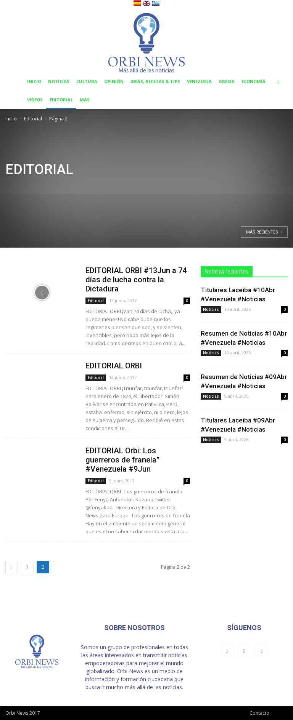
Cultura (86, 81)
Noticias (58, 81)
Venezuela (199, 81)
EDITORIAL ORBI (113, 365)
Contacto (259, 713)
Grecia (227, 81)
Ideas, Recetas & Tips (155, 81)
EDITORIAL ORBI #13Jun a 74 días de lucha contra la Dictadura (136, 279)
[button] (278, 81)
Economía (253, 81)
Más (85, 99)
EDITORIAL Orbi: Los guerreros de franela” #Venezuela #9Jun (122, 460)
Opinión (114, 81)
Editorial (61, 99)
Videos (35, 99)
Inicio (34, 81)
